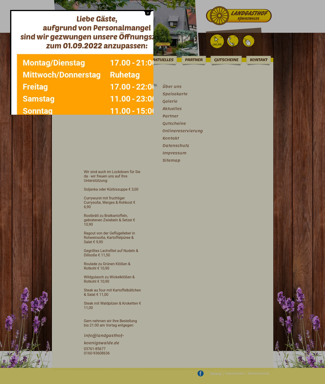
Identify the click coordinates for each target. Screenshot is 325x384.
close (145, 10)
